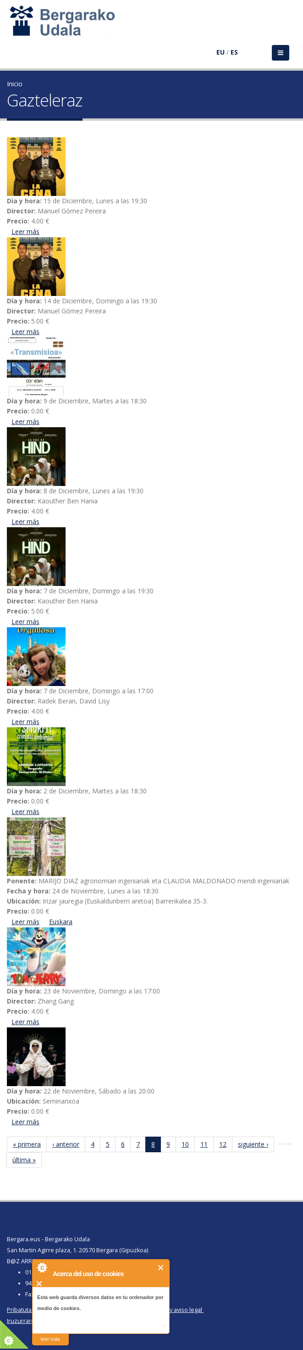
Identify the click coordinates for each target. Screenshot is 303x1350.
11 (204, 1144)
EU (220, 52)
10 (185, 1144)
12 (222, 1144)
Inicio (14, 83)
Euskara (60, 921)
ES (234, 52)
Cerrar (161, 1268)
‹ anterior (65, 1144)
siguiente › (253, 1144)
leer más (50, 1339)
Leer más (25, 231)
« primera (27, 1144)
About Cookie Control (42, 1267)
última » (24, 1159)
